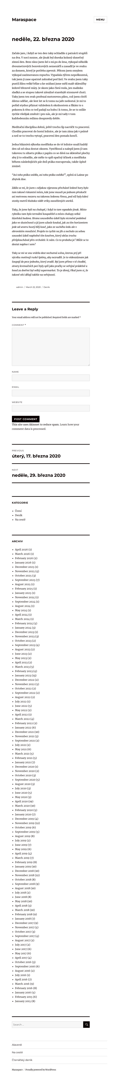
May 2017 (20, 953)
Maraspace (24, 19)
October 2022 (23, 688)
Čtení (18, 510)
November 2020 (25, 771)
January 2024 (23, 627)
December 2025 (24, 566)
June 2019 (21, 844)
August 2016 (22, 970)
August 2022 (23, 697)
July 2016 (20, 975)
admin (19, 287)
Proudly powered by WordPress (40, 1069)
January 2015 (23, 1001)
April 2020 (21, 801)
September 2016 (25, 966)
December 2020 (24, 766)
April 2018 (21, 905)
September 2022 (25, 692)
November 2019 (24, 823)
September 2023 (25, 645)
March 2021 (22, 753)
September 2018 (25, 883)
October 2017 (23, 931)
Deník (47, 287)
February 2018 (23, 914)
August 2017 (22, 940)
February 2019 (24, 862)
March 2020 (22, 805)
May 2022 (21, 710)
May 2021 (21, 749)
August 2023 (22, 649)
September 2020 (25, 779)
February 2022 (24, 723)
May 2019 (21, 849)
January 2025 (23, 592)
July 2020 (20, 788)
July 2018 (20, 892)
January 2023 (23, 675)
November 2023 (25, 636)
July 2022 (20, 701)
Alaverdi (17, 1044)
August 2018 (22, 888)
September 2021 (25, 740)
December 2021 (24, 731)
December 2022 (24, 679)
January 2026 (23, 562)
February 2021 (23, 758)
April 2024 (21, 614)
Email (15, 387)
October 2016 (23, 962)
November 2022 (25, 684)
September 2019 (25, 831)
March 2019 (22, 857)
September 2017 (25, 936)
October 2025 (23, 575)
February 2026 (24, 558)
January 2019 (23, 866)
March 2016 (22, 983)
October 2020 (23, 775)
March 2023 (22, 666)
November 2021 (24, 736)
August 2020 (23, 784)
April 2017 (21, 957)
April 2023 (21, 662)
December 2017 (24, 923)
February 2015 (23, 996)
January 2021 (23, 762)
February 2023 (24, 671)
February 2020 (24, 810)
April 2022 (21, 714)
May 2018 (21, 901)
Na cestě (20, 519)
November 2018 (24, 875)
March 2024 (22, 619)
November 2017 (24, 927)
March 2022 (22, 718)
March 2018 (22, 909)
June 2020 (21, 792)
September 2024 (25, 601)
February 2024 (24, 623)
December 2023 (24, 632)
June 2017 (21, 949)
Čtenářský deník (22, 1060)
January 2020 (23, 814)
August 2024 (23, 606)
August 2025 (23, 584)
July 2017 (20, 944)
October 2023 (23, 640)
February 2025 (24, 588)
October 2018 (23, 879)
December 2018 (24, 870)
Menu (100, 19)
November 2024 (25, 597)
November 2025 (25, 571)
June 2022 (21, 705)
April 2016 (21, 979)
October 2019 (23, 827)
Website (17, 402)
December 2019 (24, 818)
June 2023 (21, 653)
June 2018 (21, 896)
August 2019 (22, 836)
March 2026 (22, 553)
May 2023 (21, 658)
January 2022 (23, 727)
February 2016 (24, 988)
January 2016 (23, 992)
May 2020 (21, 797)
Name (15, 372)
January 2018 (23, 918)
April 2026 (21, 549)
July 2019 (20, 840)
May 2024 (21, 610)
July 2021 (20, 744)
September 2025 (25, 579)
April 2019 (21, 853)
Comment (19, 325)
